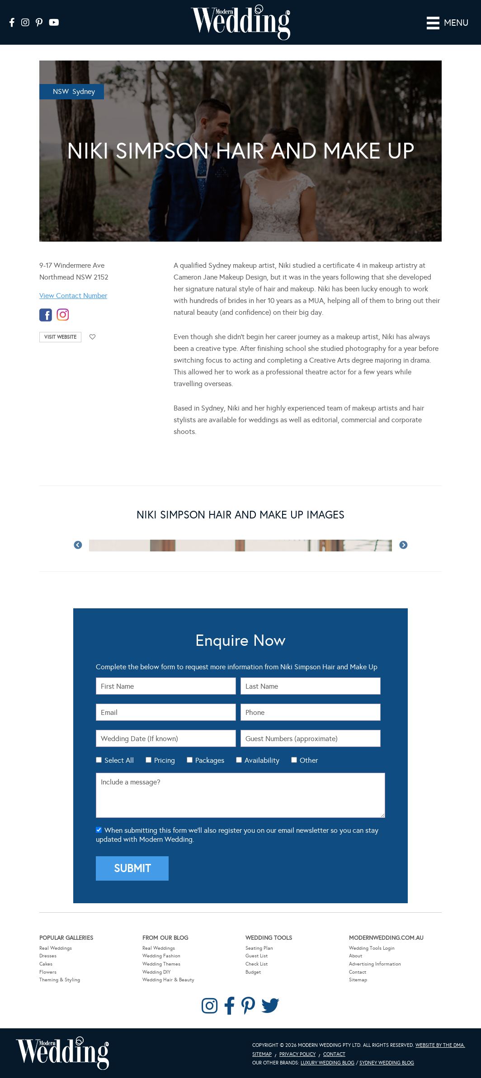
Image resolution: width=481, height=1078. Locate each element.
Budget (253, 972)
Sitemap (358, 980)
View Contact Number (73, 295)
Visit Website (60, 337)
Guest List (256, 956)
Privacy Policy (297, 1054)
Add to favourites (92, 337)
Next (403, 545)
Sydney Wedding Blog (386, 1063)
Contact (357, 972)
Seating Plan (259, 948)
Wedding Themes (161, 963)
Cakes (45, 963)
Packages (209, 760)
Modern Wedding (62, 1053)
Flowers (48, 972)
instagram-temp (63, 315)
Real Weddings (55, 948)
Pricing (164, 760)
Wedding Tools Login (372, 948)
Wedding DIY (156, 972)
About (355, 956)
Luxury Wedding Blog (327, 1063)
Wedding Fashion (161, 956)
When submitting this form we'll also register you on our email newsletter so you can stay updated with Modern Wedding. (237, 834)
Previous (77, 545)
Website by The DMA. (440, 1045)
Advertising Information (375, 963)
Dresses (48, 956)
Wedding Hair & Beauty (168, 980)
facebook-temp (45, 315)
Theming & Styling (59, 980)
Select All (119, 760)
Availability (262, 760)
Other (309, 760)
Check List (256, 963)
